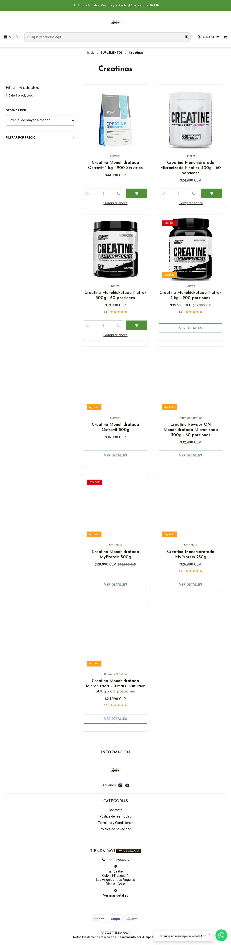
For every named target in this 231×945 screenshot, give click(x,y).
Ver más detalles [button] (115, 893)
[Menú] (11, 37)
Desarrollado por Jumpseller (138, 937)
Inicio (91, 52)
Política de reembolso (116, 816)
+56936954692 (116, 860)
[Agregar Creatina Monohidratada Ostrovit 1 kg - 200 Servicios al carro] (136, 193)
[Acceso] (208, 37)
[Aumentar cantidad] (119, 193)
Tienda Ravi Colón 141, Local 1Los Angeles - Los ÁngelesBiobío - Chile (115, 875)
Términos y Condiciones (115, 823)
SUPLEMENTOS (112, 52)
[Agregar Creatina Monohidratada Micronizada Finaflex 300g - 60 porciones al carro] (211, 193)
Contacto (115, 810)
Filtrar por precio (40, 137)
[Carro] (225, 37)
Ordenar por (16, 110)
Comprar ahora (115, 203)
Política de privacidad (115, 829)
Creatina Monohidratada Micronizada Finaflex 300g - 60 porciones (190, 168)
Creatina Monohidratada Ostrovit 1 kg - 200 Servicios (115, 165)
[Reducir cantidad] (88, 193)
